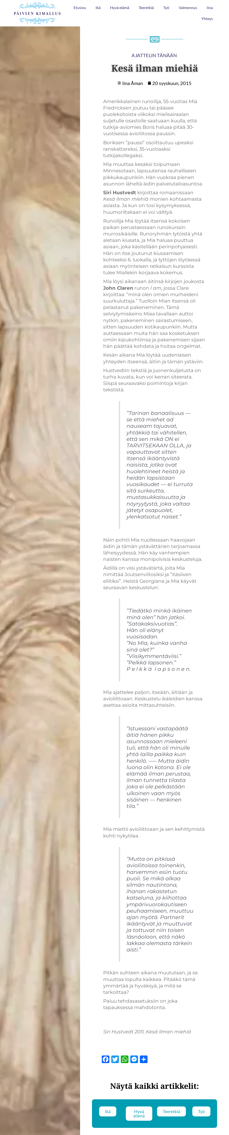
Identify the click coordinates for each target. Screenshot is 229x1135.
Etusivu (80, 7)
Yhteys (207, 18)
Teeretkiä (146, 7)
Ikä (98, 7)
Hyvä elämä (119, 7)
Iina (210, 7)
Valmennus (188, 7)
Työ (166, 7)
